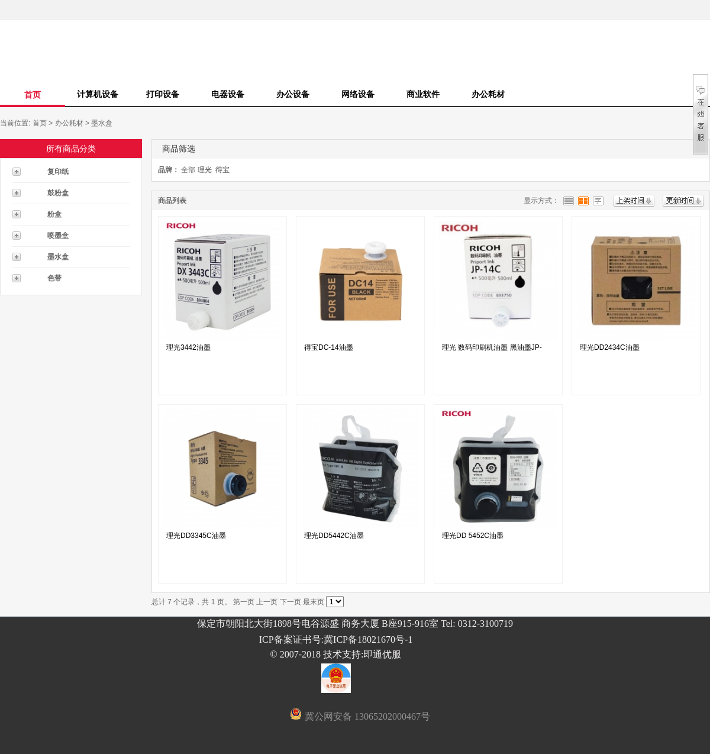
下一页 (290, 602)
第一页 (243, 602)
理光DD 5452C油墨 (473, 535)
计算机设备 (97, 94)
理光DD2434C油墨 (610, 347)
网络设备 (358, 94)
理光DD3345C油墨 (196, 535)
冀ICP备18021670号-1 (368, 639)
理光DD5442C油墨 (334, 535)
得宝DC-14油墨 (328, 347)
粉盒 (54, 214)
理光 (205, 170)
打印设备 (162, 94)
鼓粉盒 (58, 193)
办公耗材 (488, 94)
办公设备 (292, 94)
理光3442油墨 (188, 347)
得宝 (222, 170)
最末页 (313, 602)
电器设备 (227, 94)
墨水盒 (101, 123)
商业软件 (423, 94)
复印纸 (58, 171)
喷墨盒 (58, 235)
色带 (54, 278)
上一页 (266, 602)
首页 (32, 94)
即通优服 (382, 654)
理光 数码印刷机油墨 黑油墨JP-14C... (492, 350)
